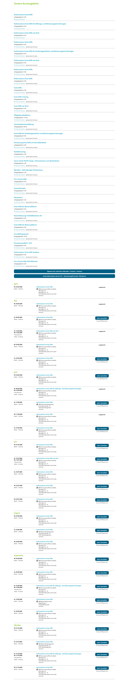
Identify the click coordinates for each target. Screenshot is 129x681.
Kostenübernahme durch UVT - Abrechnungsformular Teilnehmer (64, 276)
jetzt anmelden (102, 318)
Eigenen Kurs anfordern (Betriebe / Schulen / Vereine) (64, 271)
